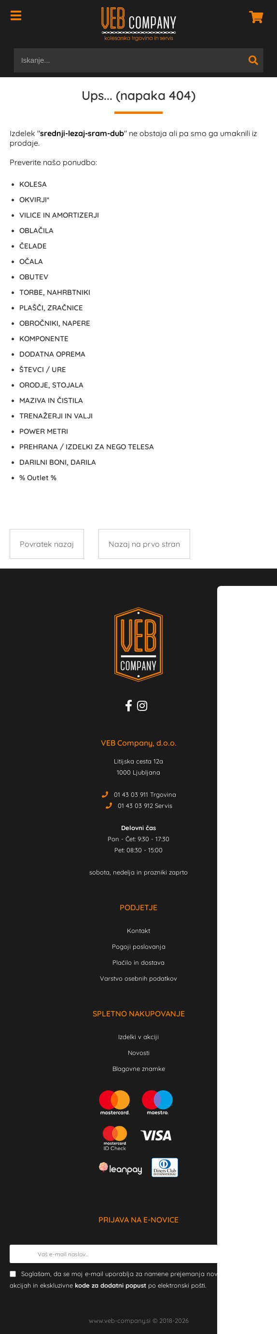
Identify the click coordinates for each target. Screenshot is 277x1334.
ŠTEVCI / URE (42, 369)
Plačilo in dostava (138, 962)
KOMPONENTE (44, 338)
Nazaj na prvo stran (144, 544)
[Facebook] (131, 707)
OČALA (31, 261)
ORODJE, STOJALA (51, 384)
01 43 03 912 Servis (145, 805)
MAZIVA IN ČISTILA (51, 400)
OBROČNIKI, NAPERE (54, 323)
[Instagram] (144, 707)
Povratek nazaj (47, 544)
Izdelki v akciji (138, 1037)
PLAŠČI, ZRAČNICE (51, 307)
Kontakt (138, 930)
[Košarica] (253, 17)
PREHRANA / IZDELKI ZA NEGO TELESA (86, 446)
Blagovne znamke (138, 1068)
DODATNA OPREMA (52, 354)
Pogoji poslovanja (139, 946)
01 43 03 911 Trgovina (145, 794)
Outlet (38, 477)
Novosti (139, 1052)
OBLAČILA (36, 230)
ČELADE (33, 245)
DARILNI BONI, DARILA (57, 462)
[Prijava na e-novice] (258, 1254)
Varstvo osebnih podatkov (138, 978)
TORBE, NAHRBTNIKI (54, 292)
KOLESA (33, 184)
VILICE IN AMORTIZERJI (59, 215)
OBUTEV (33, 276)
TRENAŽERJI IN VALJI (56, 415)
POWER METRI (43, 431)
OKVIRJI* (34, 199)
